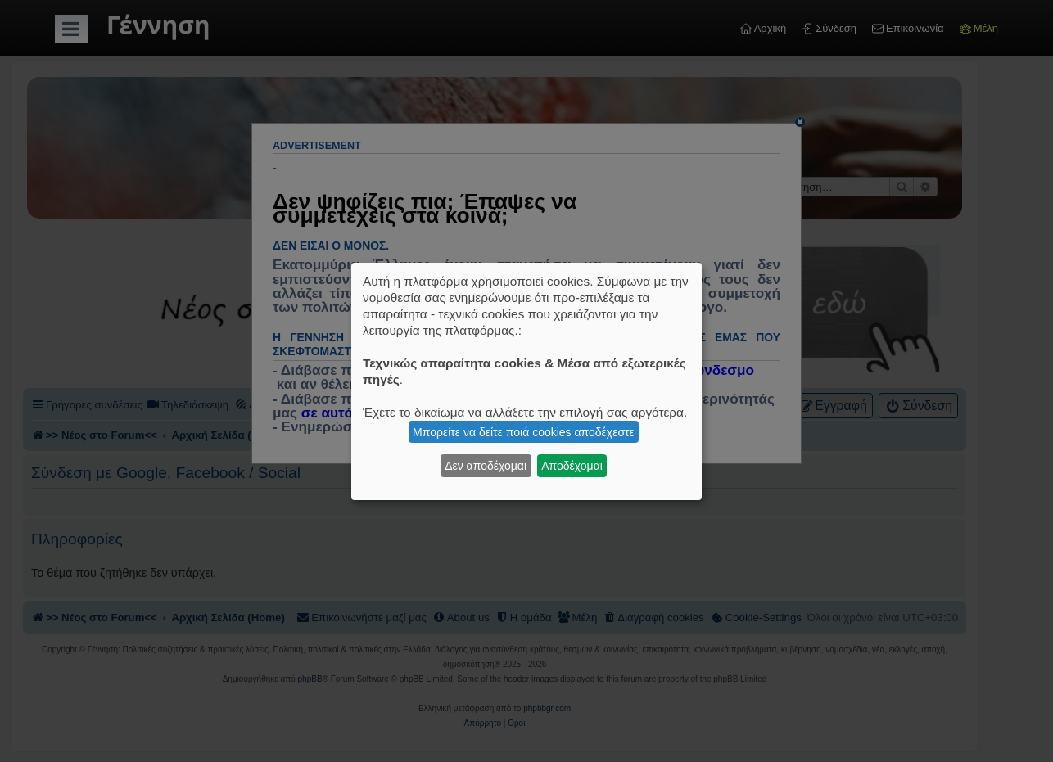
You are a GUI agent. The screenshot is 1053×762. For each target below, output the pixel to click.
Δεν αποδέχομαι (485, 465)
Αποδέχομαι (572, 465)
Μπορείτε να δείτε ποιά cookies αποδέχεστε (524, 432)
